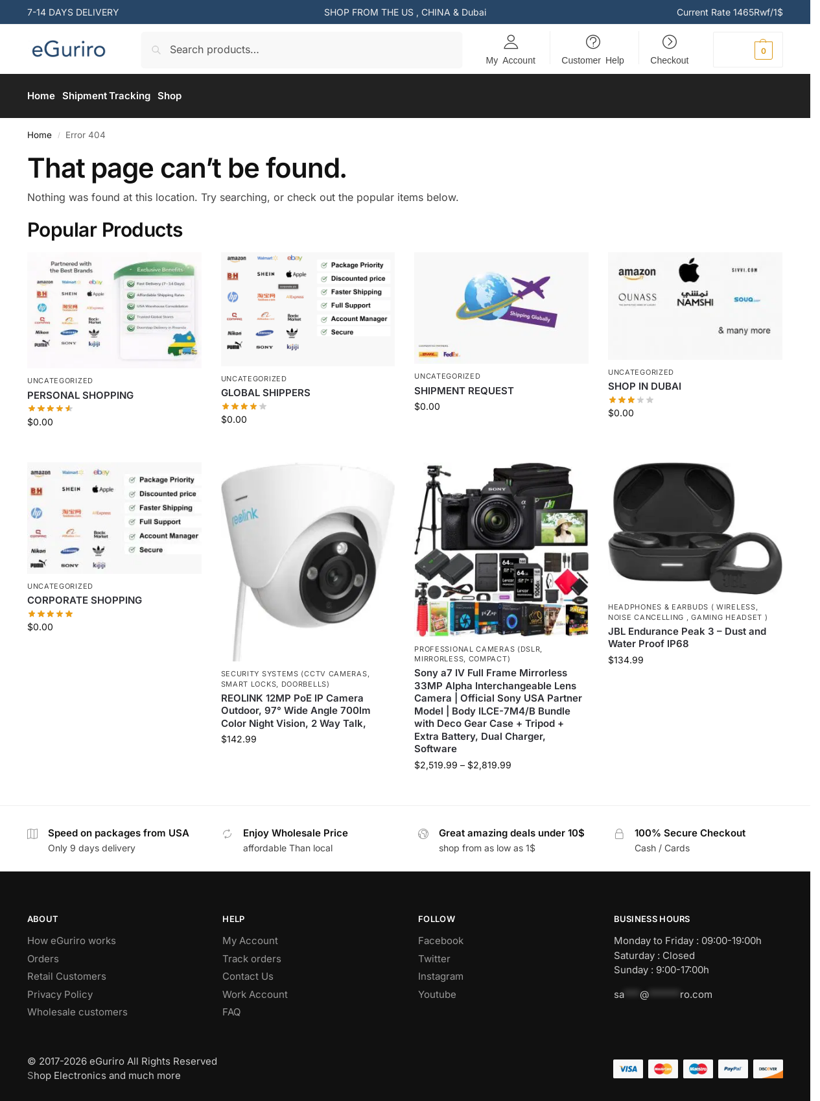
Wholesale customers (77, 1008)
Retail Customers (66, 972)
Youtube (437, 990)
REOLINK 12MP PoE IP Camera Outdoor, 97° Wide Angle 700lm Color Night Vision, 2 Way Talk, (296, 706)
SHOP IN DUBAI (644, 382)
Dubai (474, 12)
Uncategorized (60, 376)
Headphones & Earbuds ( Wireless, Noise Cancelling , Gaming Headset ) (688, 607)
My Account (510, 59)
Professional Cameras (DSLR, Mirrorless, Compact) (478, 649)
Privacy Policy (60, 990)
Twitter (434, 954)
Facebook (440, 936)
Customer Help (592, 59)
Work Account (256, 990)
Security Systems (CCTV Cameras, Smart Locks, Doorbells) (295, 674)
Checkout (669, 59)
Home (39, 130)
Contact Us (248, 972)
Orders (43, 954)
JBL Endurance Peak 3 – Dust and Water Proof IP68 (687, 633)
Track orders (251, 954)
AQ (234, 1008)
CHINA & (441, 12)
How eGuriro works (71, 936)
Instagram (440, 972)
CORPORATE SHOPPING (84, 596)
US (407, 12)
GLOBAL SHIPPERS (265, 389)
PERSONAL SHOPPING (80, 391)
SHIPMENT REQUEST (464, 386)
